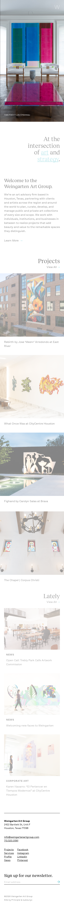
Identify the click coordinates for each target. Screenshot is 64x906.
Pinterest (22, 860)
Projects (9, 849)
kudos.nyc (27, 900)
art (45, 157)
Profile (8, 856)
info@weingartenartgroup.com (21, 837)
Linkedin (22, 856)
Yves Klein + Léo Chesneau (17, 114)
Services (9, 853)
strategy (48, 164)
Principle (15, 900)
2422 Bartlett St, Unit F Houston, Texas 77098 (17, 824)
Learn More (11, 246)
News (7, 860)
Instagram (23, 853)
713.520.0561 (11, 840)
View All (52, 272)
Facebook (22, 849)
